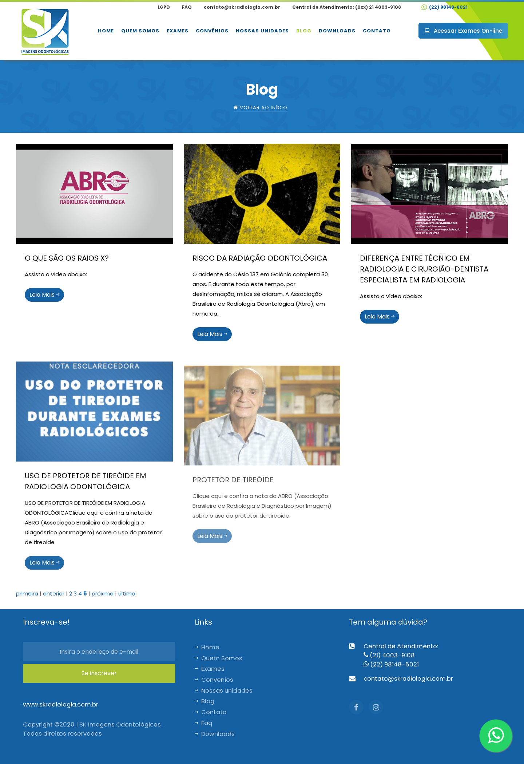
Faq (203, 723)
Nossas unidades (262, 30)
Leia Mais (44, 294)
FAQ (187, 7)
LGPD (164, 7)
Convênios (212, 30)
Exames (177, 30)
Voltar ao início (260, 107)
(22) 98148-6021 (444, 7)
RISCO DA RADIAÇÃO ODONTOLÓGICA (259, 258)
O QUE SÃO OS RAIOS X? (67, 258)
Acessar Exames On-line (463, 31)
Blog (303, 30)
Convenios (214, 680)
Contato (377, 30)
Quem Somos (140, 30)
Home (106, 30)
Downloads (337, 30)
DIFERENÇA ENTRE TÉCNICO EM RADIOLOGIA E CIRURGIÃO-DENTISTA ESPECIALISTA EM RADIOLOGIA (424, 269)
